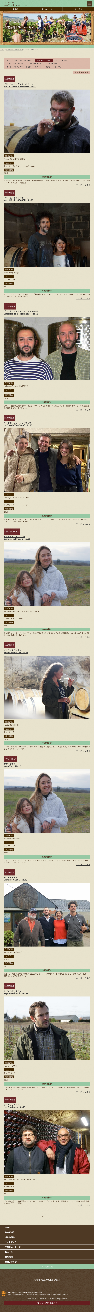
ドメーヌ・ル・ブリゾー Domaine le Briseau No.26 (17, 537)
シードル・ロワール (44, 60)
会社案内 (78, 9)
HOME (2, 50)
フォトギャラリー (13, 1242)
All (8, 60)
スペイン (38, 67)
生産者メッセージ (13, 1246)
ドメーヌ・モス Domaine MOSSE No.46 (15, 878)
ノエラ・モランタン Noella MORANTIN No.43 (16, 651)
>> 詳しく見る (83, 184)
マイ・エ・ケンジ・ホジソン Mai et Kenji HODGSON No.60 (18, 198)
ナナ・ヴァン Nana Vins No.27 (12, 764)
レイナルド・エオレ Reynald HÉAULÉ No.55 (16, 992)
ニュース (9, 1251)
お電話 (15, 9)
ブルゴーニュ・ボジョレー (16, 63)
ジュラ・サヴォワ (62, 60)
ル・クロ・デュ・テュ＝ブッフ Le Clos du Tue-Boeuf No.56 (18, 424)
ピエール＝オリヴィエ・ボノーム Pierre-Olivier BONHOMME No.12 (20, 85)
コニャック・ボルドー (54, 63)
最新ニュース (47, 9)
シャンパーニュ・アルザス (23, 60)
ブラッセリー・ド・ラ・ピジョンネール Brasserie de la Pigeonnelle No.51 (21, 312)
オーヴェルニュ (35, 63)
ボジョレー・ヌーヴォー (54, 67)
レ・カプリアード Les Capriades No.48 (14, 1105)
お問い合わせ (11, 1261)
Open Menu (89, 3)
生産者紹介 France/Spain (14, 50)
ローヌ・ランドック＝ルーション (19, 67)
